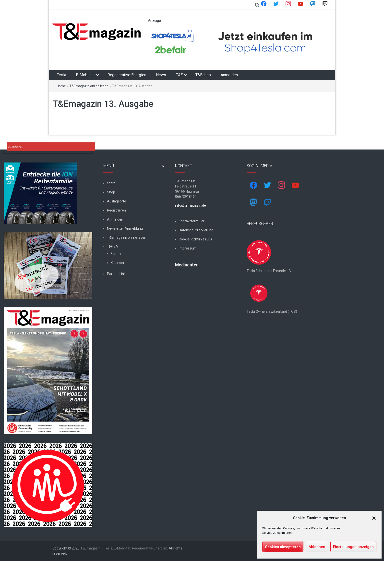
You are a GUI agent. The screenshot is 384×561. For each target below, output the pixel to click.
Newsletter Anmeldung (125, 228)
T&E (179, 75)
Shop (111, 192)
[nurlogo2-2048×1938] (48, 484)
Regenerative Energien (127, 75)
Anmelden (229, 75)
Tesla (61, 75)
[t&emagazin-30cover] (48, 370)
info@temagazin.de (190, 205)
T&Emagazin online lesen (88, 86)
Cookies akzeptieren (283, 547)
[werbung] (237, 42)
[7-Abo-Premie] (48, 265)
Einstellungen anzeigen (353, 547)
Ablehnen (317, 547)
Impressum (187, 248)
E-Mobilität (85, 75)
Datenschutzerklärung (196, 230)
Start (111, 183)
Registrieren (116, 210)
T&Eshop (203, 75)
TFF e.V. (113, 247)
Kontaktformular (191, 221)
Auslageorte (116, 201)
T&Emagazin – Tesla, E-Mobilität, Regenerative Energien (123, 548)
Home (61, 86)
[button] (374, 518)
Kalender (117, 263)
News (161, 75)
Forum (116, 254)
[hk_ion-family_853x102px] (40, 193)
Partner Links (117, 274)
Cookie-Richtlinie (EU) (195, 239)
